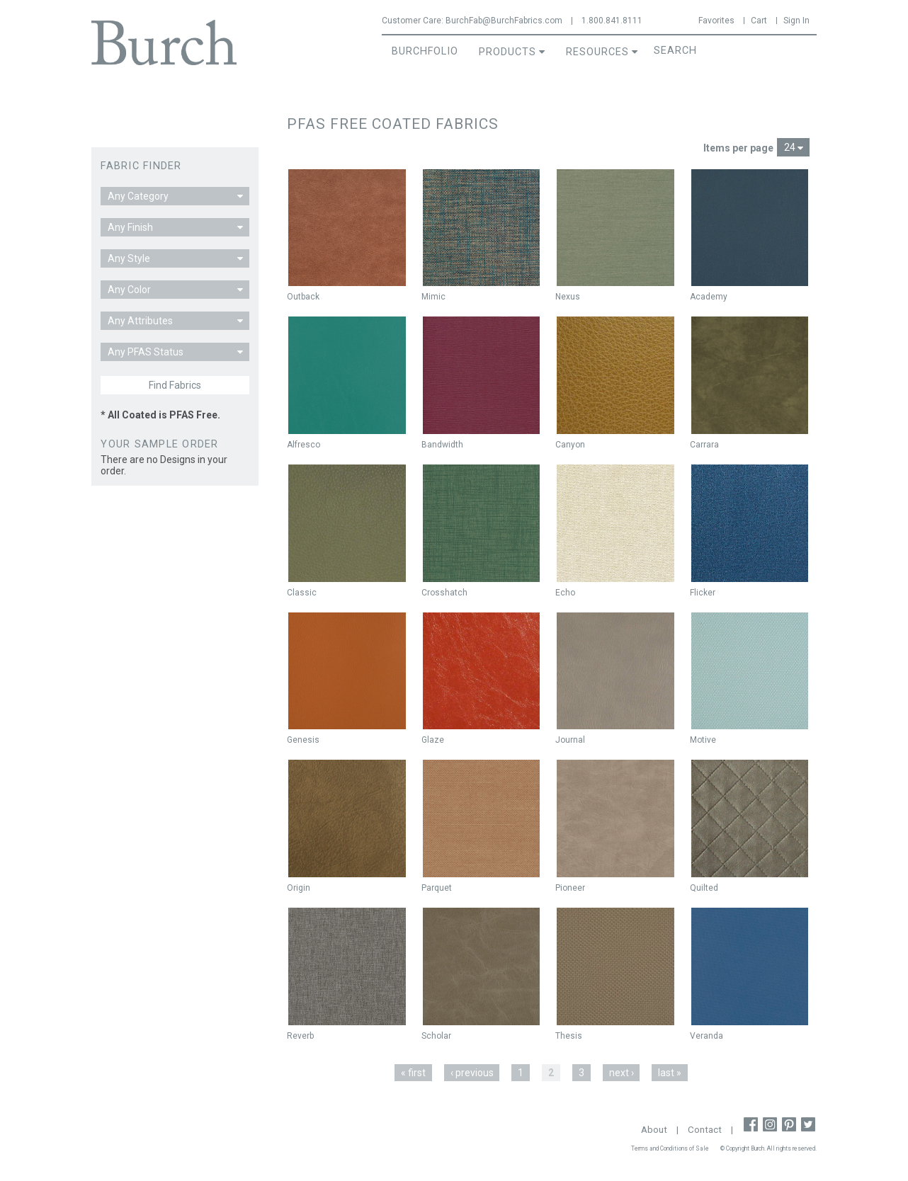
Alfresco (303, 445)
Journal (570, 740)
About (654, 1129)
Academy (708, 297)
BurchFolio (425, 51)
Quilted (704, 888)
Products (507, 52)
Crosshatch (444, 593)
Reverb (300, 1036)
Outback (303, 297)
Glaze (432, 740)
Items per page (738, 148)
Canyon (570, 445)
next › (621, 1072)
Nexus (567, 297)
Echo (565, 593)
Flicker (702, 593)
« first (413, 1072)
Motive (703, 740)
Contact (705, 1129)
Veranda (706, 1036)
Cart (759, 20)
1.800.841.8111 (611, 20)
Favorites (716, 20)
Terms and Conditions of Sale (670, 1148)
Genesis (303, 740)
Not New (709, 183)
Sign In (796, 20)
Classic (302, 593)
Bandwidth (442, 445)
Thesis (568, 1036)
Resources (597, 52)
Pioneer (570, 888)
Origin (298, 888)
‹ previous (472, 1072)
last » (669, 1072)
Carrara (704, 445)
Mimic (433, 297)
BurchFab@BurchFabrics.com (504, 20)
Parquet (436, 888)
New (302, 183)
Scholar (436, 1036)
